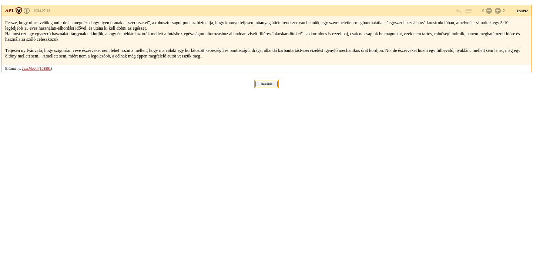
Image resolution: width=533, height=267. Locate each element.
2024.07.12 (42, 11)
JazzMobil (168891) (37, 68)
